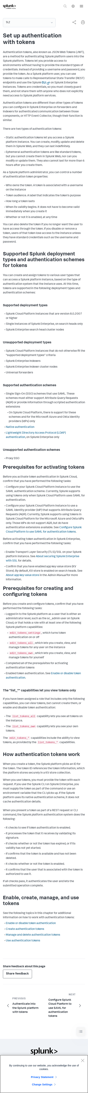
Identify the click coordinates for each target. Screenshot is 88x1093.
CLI (44, 82)
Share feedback (17, 973)
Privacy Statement (42, 1078)
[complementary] (72, 22)
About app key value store (22, 575)
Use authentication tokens (23, 940)
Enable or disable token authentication (31, 923)
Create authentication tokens (25, 929)
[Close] (82, 1061)
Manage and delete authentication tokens (33, 935)
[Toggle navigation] (80, 1031)
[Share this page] (74, 22)
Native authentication (20, 427)
